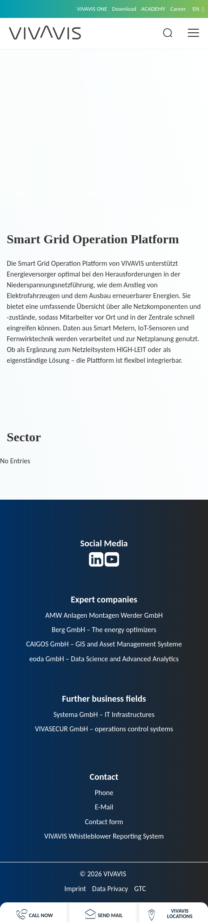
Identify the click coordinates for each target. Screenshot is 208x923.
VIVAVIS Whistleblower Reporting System (104, 836)
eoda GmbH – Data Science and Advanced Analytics (104, 659)
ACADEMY (153, 8)
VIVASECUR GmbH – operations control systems (104, 729)
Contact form (104, 822)
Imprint (75, 888)
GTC (140, 888)
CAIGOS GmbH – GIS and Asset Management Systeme (104, 644)
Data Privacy (110, 888)
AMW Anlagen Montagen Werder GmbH (104, 615)
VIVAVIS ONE (92, 8)
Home (23, 194)
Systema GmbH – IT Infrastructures (104, 714)
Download (124, 8)
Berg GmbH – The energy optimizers (104, 629)
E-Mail (104, 807)
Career (178, 8)
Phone (104, 792)
